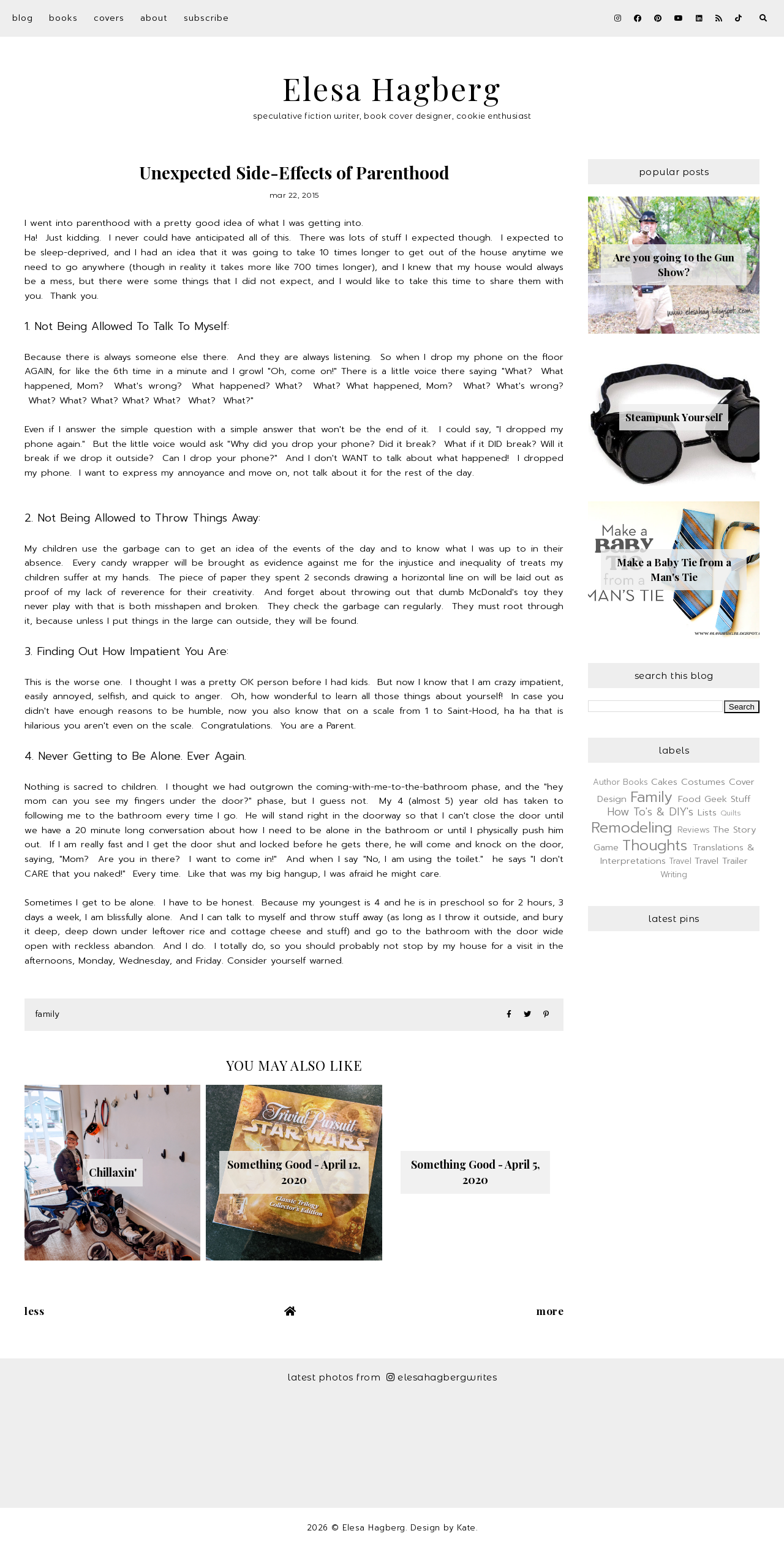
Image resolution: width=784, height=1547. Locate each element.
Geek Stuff (727, 799)
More (550, 1310)
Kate (466, 1528)
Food (689, 799)
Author (606, 782)
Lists (707, 812)
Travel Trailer (721, 860)
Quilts (730, 812)
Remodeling (631, 828)
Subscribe (206, 18)
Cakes (664, 781)
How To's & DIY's (650, 812)
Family (47, 1014)
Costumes (703, 781)
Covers (109, 18)
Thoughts (654, 845)
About (154, 18)
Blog (22, 18)
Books (63, 18)
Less (34, 1310)
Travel (680, 861)
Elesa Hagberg (392, 88)
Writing (673, 874)
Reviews (693, 829)
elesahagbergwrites (441, 1377)
